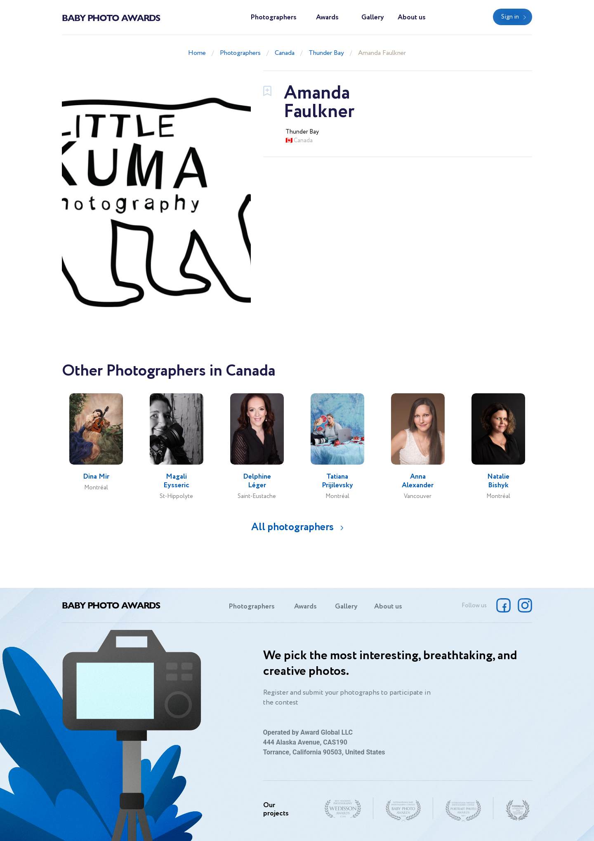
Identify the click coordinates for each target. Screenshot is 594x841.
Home (197, 53)
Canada (285, 53)
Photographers (273, 17)
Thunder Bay (326, 53)
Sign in (510, 16)
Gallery (372, 17)
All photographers (292, 527)
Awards (327, 17)
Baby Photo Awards (111, 17)
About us (412, 17)
